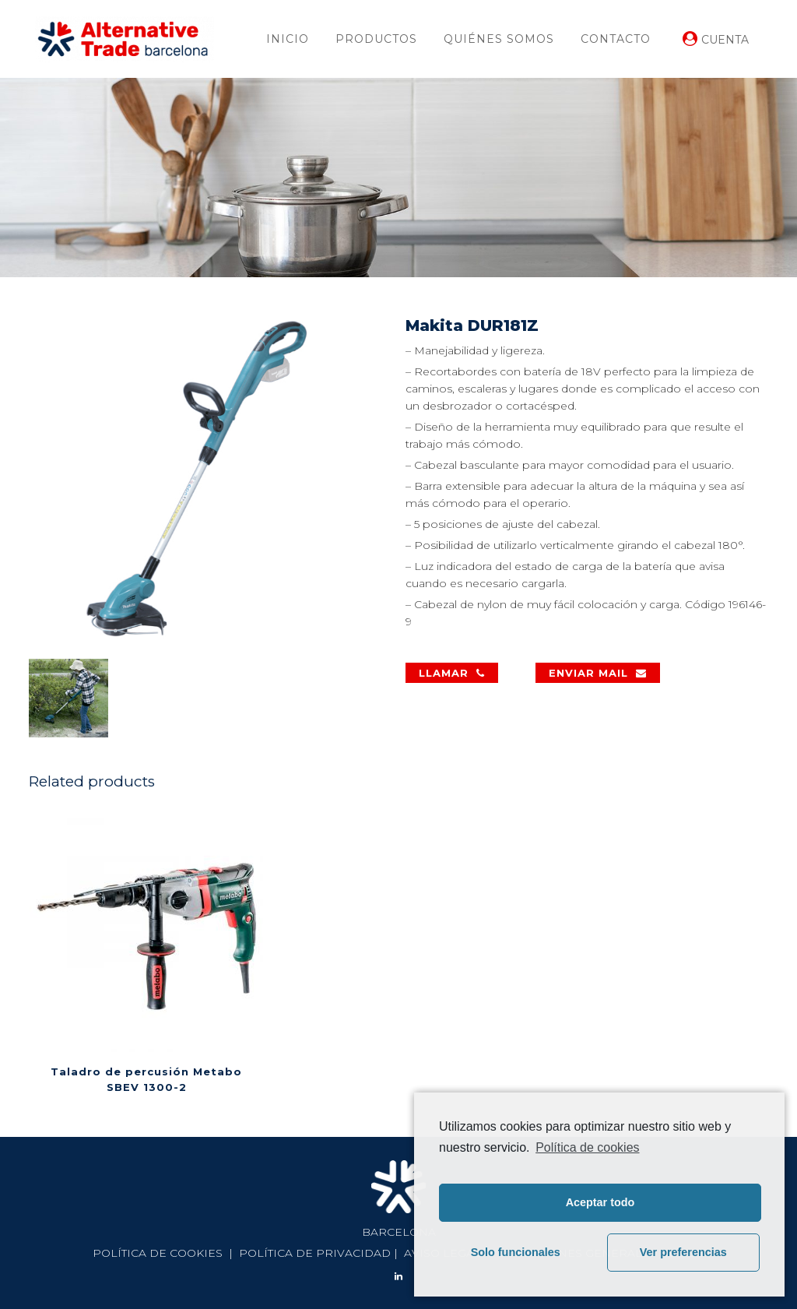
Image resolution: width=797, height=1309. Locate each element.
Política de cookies (587, 1147)
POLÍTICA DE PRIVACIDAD (315, 1253)
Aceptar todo (600, 1202)
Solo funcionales (515, 1252)
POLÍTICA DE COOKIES (158, 1253)
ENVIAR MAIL (598, 673)
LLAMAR (452, 673)
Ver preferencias (683, 1252)
